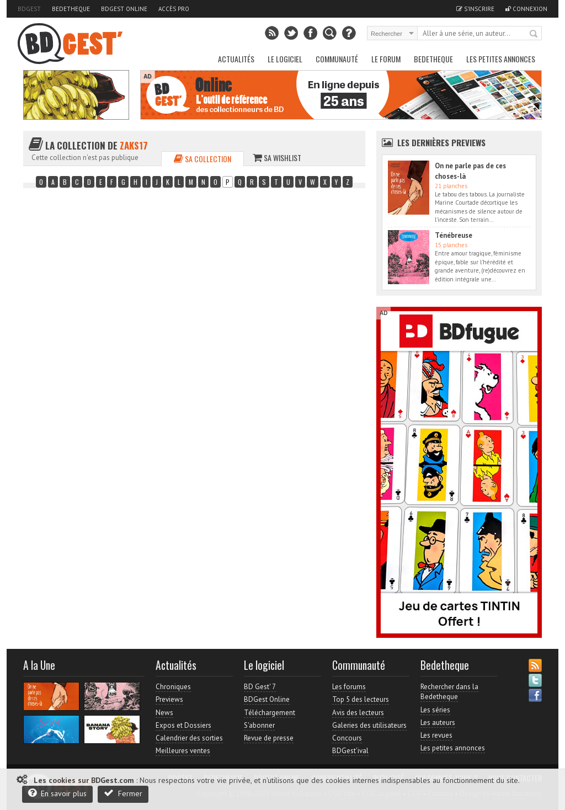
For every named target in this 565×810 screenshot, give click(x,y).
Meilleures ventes (183, 750)
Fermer (123, 793)
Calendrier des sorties (189, 738)
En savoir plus (57, 793)
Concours (347, 738)
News (164, 712)
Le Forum (386, 59)
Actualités (236, 59)
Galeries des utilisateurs (369, 725)
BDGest (29, 9)
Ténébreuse (453, 235)
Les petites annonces (500, 59)
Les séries (435, 710)
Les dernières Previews (441, 142)
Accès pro (173, 9)
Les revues (436, 735)
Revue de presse (269, 738)
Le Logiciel (285, 59)
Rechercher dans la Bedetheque (449, 691)
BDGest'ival (350, 750)
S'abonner (259, 725)
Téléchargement (269, 712)
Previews (169, 699)
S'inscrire (475, 9)
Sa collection (202, 158)
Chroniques (173, 686)
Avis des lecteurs (358, 712)
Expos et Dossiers (183, 725)
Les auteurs (437, 722)
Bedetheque (71, 9)
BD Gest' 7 (260, 686)
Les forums (349, 686)
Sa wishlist (277, 157)
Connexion (526, 9)
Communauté (337, 59)
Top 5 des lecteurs (360, 699)
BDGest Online (124, 9)
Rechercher (534, 34)
